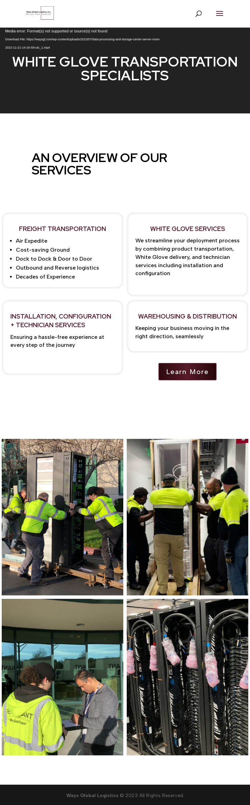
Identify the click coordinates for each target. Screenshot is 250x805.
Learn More (187, 372)
